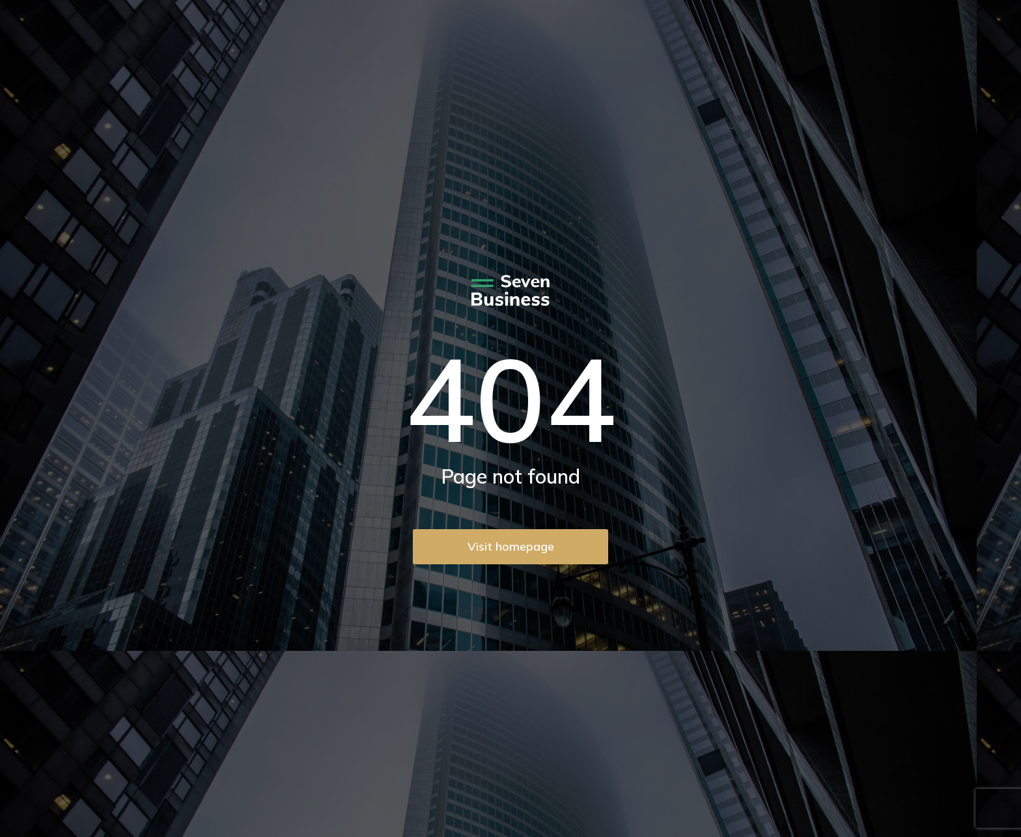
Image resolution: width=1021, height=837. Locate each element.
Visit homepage (511, 546)
